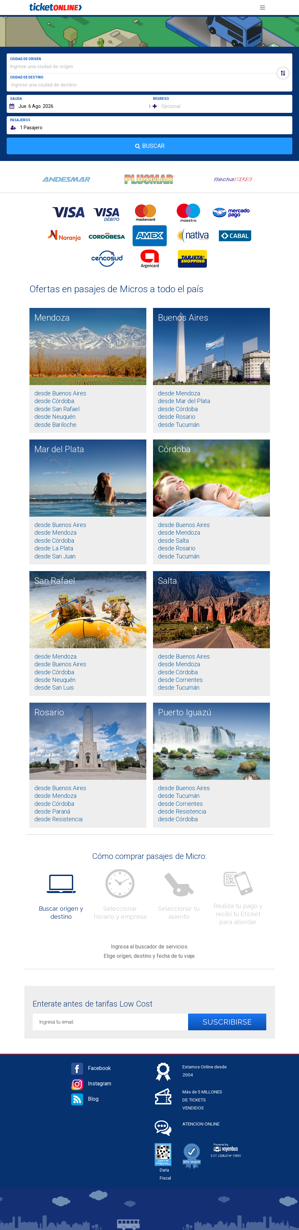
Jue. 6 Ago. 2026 (35, 106)
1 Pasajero (31, 127)
